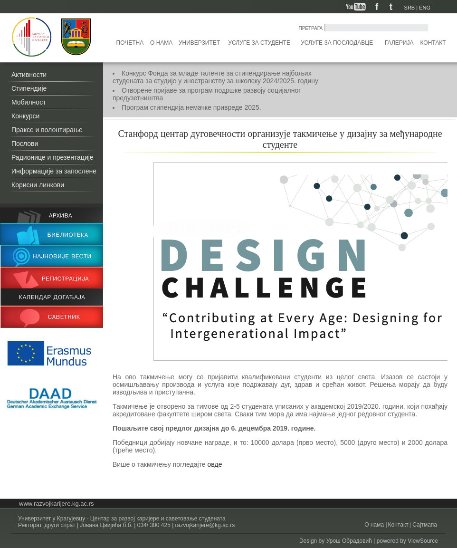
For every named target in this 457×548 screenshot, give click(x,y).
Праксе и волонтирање (47, 130)
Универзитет (199, 42)
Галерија (399, 42)
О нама (161, 42)
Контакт (433, 42)
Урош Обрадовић (349, 541)
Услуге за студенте (259, 42)
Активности (29, 74)
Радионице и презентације (52, 157)
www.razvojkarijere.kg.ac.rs (56, 503)
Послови (24, 143)
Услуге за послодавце (337, 42)
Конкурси (25, 116)
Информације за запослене (53, 171)
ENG (424, 7)
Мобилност (28, 102)
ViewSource (423, 541)
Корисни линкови (37, 185)
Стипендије (29, 88)
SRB (409, 7)
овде (215, 464)
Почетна (130, 42)
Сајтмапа (424, 524)
